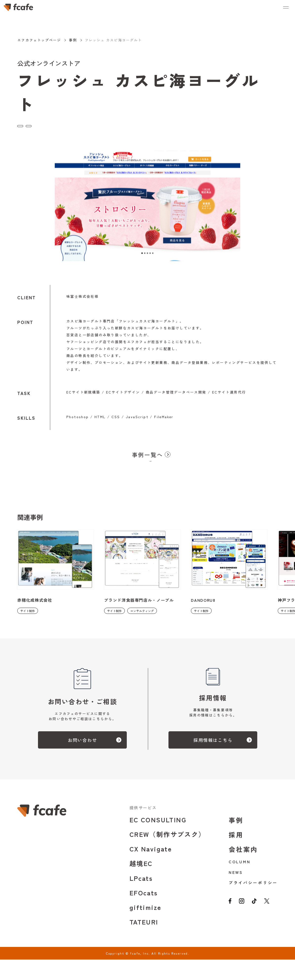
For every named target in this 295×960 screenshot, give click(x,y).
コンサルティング (55, 125)
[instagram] (243, 904)
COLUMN (240, 862)
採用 (236, 835)
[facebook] (230, 904)
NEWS (236, 873)
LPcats (141, 878)
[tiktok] (257, 904)
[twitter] (271, 904)
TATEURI (143, 922)
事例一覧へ (147, 455)
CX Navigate (150, 849)
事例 (73, 40)
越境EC (141, 863)
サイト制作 (27, 125)
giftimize (145, 907)
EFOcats (143, 893)
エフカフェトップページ (39, 40)
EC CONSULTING (157, 820)
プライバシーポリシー (253, 883)
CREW (167, 834)
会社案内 (243, 849)
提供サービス (143, 808)
